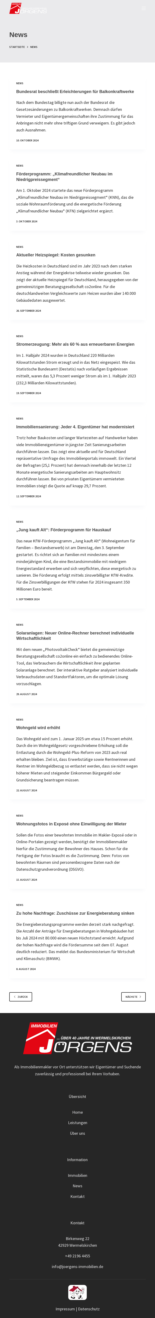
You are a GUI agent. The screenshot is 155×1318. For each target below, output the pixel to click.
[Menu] (144, 8)
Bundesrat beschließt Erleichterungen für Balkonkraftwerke (75, 91)
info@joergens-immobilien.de (77, 1266)
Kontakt (77, 1196)
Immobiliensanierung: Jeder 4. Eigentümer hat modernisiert (75, 427)
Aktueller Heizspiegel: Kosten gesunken (55, 255)
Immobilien (77, 1175)
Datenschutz (89, 1309)
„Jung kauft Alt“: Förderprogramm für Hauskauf (63, 530)
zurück (21, 996)
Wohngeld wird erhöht (38, 727)
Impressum (65, 1309)
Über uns (77, 1133)
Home (77, 1112)
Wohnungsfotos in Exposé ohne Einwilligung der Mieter (71, 824)
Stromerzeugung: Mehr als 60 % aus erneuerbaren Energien (75, 344)
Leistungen (77, 1122)
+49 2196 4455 (77, 1256)
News (19, 83)
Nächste (133, 996)
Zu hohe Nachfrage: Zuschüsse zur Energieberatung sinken (75, 913)
